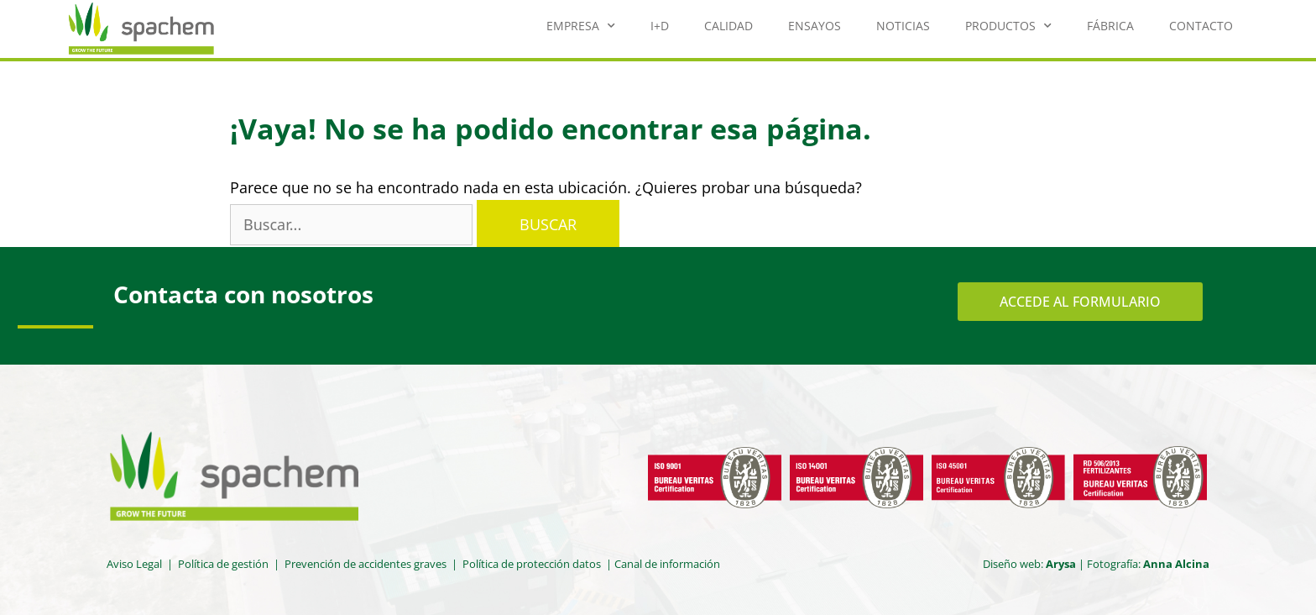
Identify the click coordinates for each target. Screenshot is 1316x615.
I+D (659, 26)
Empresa (580, 26)
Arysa (1061, 563)
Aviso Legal (134, 563)
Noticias (903, 26)
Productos (1008, 26)
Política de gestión (223, 563)
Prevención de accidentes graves (365, 563)
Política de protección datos (532, 563)
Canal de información (667, 563)
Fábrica (1110, 26)
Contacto (1201, 26)
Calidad (728, 26)
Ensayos (814, 26)
